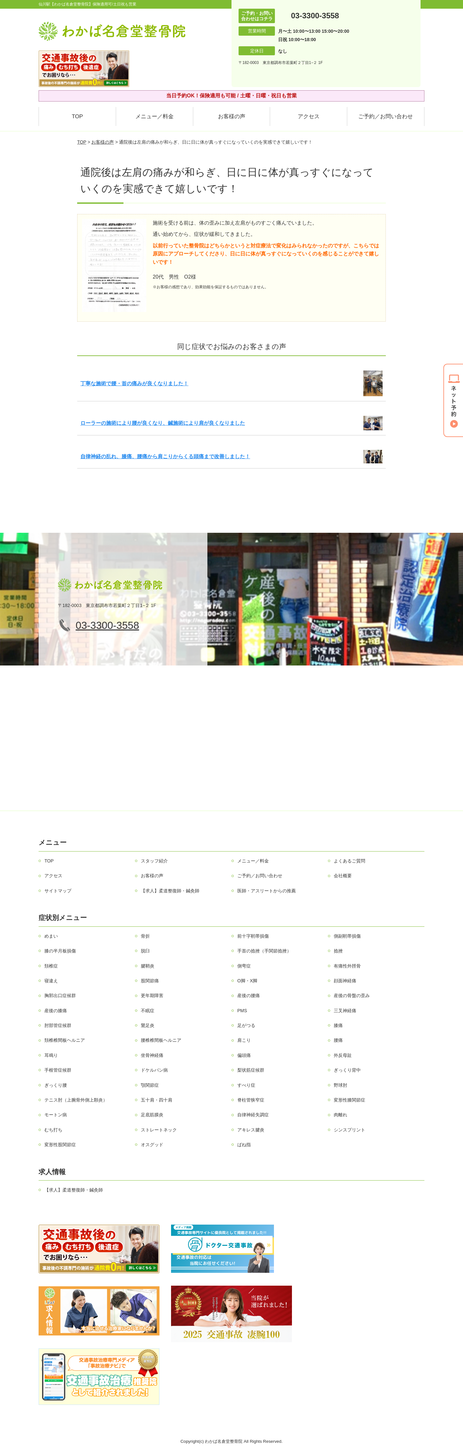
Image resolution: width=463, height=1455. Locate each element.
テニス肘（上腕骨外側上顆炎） (75, 1099)
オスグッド (152, 1144)
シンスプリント (349, 1129)
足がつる (246, 1025)
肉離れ (340, 1114)
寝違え (51, 980)
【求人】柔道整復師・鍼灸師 (170, 890)
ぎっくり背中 (347, 1070)
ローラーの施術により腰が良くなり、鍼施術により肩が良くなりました (162, 423)
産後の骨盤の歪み (352, 995)
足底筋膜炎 (152, 1114)
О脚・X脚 (247, 980)
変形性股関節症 (60, 1144)
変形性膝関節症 (349, 1099)
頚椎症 (51, 966)
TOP (77, 116)
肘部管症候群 (57, 1025)
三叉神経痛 (345, 1010)
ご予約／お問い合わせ (385, 116)
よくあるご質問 (349, 860)
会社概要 (343, 875)
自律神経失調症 (253, 1114)
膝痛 (338, 1025)
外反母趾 (343, 1055)
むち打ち (53, 1129)
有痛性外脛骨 (347, 966)
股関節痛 (150, 980)
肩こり (244, 1040)
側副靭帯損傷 (347, 936)
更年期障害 (152, 995)
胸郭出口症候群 (60, 995)
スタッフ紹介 (154, 860)
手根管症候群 (57, 1070)
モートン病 (55, 1114)
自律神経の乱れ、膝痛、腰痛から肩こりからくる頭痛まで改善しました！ (165, 456)
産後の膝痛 (55, 1010)
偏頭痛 (244, 1055)
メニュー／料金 (154, 116)
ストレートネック (159, 1129)
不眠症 (147, 1010)
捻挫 (338, 950)
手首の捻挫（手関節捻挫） (264, 950)
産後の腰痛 (248, 995)
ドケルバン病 (154, 1070)
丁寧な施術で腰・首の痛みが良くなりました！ (134, 383)
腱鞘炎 (147, 966)
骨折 (145, 936)
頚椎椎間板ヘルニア (64, 1040)
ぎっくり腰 (55, 1085)
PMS (242, 1010)
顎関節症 (150, 1085)
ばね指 (244, 1144)
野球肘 (340, 1085)
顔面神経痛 (345, 980)
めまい (51, 936)
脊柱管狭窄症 (250, 1099)
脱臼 (145, 950)
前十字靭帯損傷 (253, 936)
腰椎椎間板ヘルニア (161, 1040)
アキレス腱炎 (250, 1129)
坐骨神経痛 (152, 1055)
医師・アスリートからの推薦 (266, 890)
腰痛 (338, 1040)
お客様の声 (231, 116)
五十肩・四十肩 (156, 1099)
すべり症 (246, 1085)
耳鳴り (51, 1055)
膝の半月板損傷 (60, 950)
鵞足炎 (147, 1025)
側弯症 (244, 966)
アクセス (309, 116)
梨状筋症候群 (250, 1070)
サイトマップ (57, 890)
